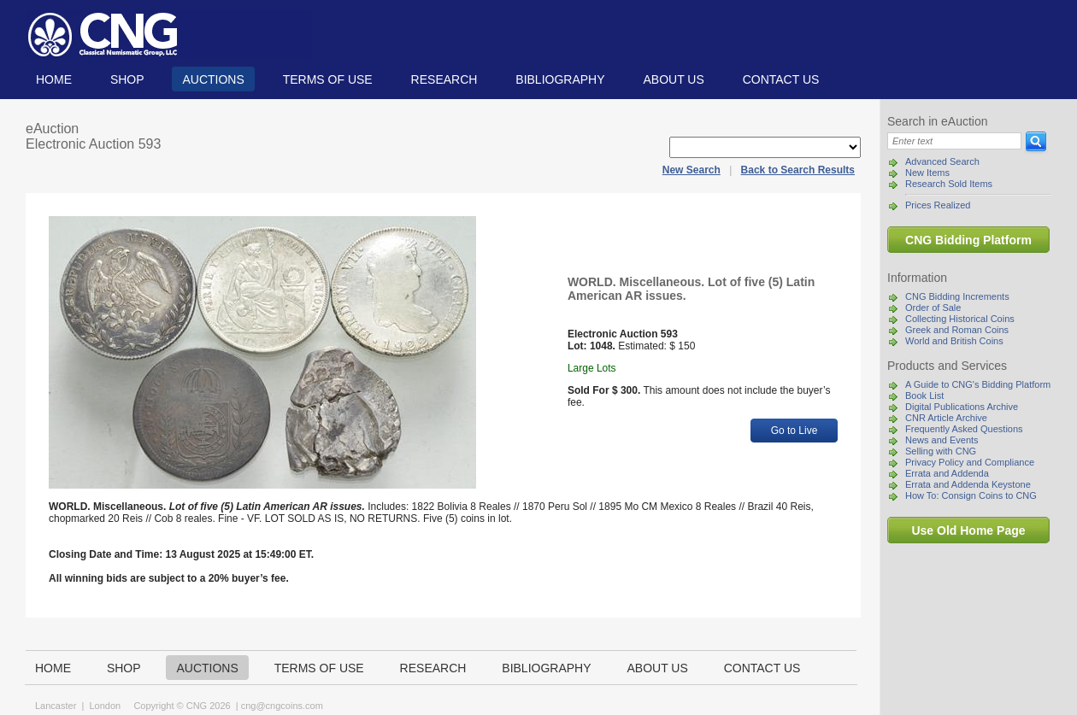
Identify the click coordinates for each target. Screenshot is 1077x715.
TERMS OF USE (328, 79)
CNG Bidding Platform (968, 240)
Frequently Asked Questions (964, 429)
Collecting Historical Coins (960, 319)
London (105, 705)
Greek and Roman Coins (957, 330)
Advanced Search (942, 161)
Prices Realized (937, 205)
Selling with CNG (940, 451)
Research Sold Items (948, 184)
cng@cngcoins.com (282, 705)
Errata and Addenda (947, 473)
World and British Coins (954, 341)
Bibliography (559, 79)
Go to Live (794, 431)
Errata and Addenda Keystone (968, 484)
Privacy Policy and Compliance (969, 462)
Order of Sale (933, 307)
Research (444, 79)
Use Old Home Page (968, 530)
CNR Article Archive (946, 418)
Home (54, 79)
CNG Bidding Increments (957, 296)
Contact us (781, 79)
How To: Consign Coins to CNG (971, 495)
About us (673, 79)
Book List (924, 395)
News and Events (942, 440)
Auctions (213, 79)
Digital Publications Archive (961, 406)
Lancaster (55, 705)
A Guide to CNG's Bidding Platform (978, 384)
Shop (127, 79)
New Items (927, 172)
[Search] (954, 140)
